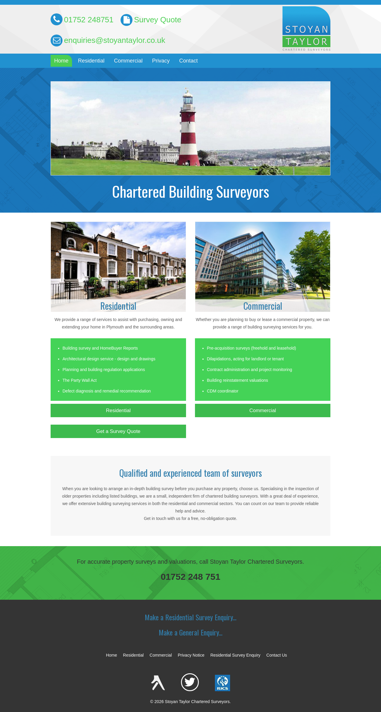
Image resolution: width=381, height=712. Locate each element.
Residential (91, 61)
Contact (188, 61)
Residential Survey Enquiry (235, 655)
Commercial (128, 61)
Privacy (161, 61)
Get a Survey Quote (118, 431)
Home (61, 61)
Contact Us (276, 655)
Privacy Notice (191, 655)
